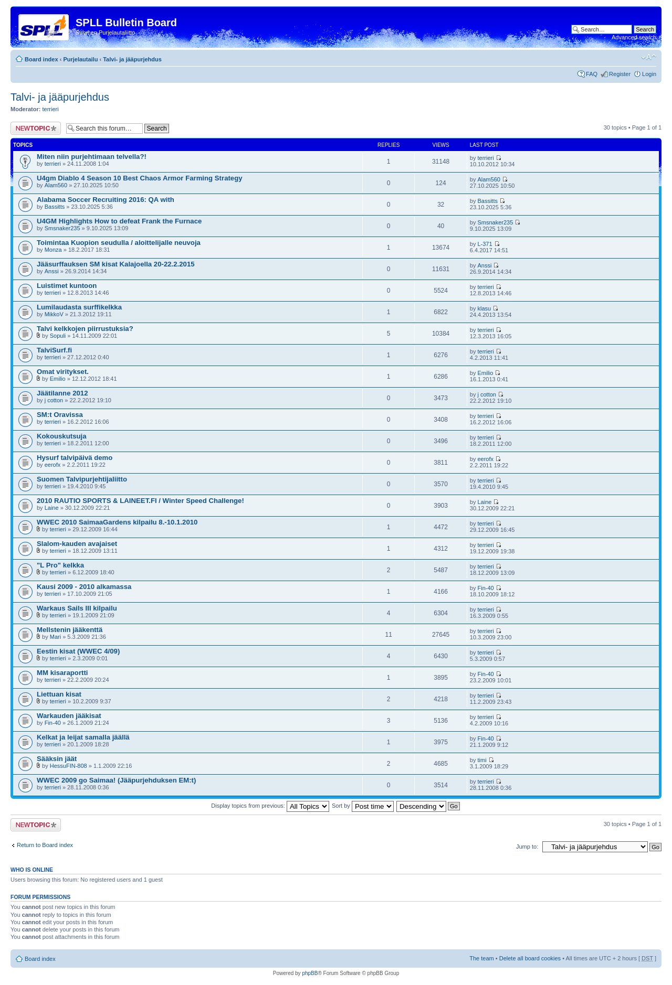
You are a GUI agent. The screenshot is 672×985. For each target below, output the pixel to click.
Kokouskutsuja (62, 436)
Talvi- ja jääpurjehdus (132, 59)
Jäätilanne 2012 (62, 393)
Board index (41, 59)
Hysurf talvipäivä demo (74, 458)
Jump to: (527, 846)
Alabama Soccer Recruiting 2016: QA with (105, 200)
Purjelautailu (80, 59)
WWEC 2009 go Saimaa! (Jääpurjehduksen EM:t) (116, 780)
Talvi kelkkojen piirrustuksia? (85, 329)
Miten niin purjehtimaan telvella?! (91, 156)
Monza (53, 250)
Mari (55, 637)
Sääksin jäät (57, 759)
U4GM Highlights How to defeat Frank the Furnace (119, 221)
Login (649, 74)
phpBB (310, 973)
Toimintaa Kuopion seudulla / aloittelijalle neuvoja (119, 243)
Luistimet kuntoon (67, 286)
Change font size (648, 57)
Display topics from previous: (270, 805)
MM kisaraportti (62, 673)
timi (481, 760)
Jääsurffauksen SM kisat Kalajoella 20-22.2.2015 (116, 264)
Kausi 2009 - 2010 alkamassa (84, 587)
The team (481, 958)
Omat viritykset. (63, 372)
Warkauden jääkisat (69, 716)
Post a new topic (35, 128)
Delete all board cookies (530, 958)
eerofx (53, 465)
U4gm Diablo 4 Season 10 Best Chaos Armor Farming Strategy (140, 178)
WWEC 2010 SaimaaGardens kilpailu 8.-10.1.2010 (117, 522)
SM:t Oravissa (60, 415)
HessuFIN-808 (68, 766)
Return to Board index (45, 845)
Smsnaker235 (62, 228)
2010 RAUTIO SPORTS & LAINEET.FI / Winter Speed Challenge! (140, 501)
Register (620, 74)
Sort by (363, 805)
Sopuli (58, 336)
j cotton (54, 400)
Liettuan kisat (59, 694)
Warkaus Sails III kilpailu (77, 608)
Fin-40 (485, 588)
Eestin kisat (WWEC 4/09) (78, 651)
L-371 (484, 244)
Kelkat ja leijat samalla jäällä (83, 737)
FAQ (591, 74)
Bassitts (55, 207)
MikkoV (54, 314)
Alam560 (56, 185)
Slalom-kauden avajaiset (77, 544)
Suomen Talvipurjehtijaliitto (82, 479)
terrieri (51, 109)
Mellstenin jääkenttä (69, 630)
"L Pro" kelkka (60, 565)
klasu (484, 308)
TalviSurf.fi (54, 350)
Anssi (52, 271)
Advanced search (634, 37)
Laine (52, 508)
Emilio (58, 379)
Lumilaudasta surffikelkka (79, 307)
